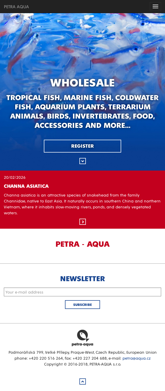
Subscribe (82, 304)
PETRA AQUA (16, 6)
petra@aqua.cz (136, 358)
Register (82, 146)
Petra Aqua (82, 338)
